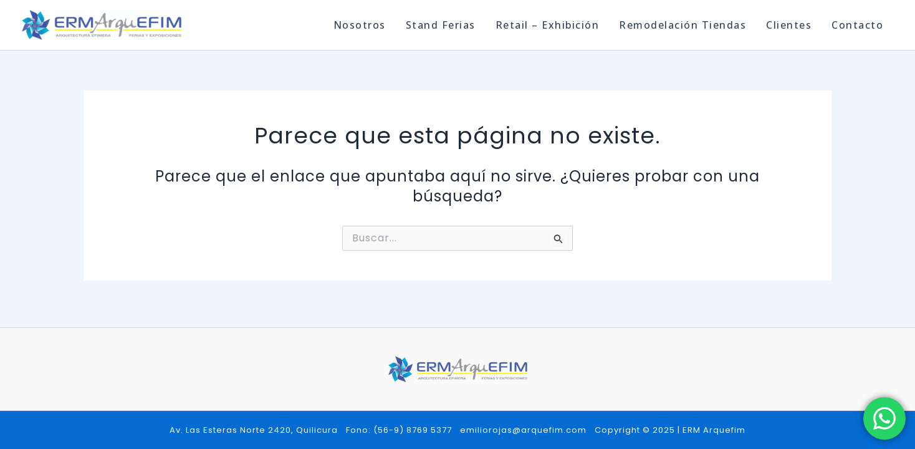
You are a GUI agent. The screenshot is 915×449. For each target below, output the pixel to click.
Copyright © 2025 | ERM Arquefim (670, 430)
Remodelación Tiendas (682, 25)
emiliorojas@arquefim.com (523, 430)
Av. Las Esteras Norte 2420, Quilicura (254, 430)
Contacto (857, 25)
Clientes (789, 25)
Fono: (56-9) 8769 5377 (399, 430)
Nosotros (359, 25)
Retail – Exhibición (548, 25)
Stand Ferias (441, 25)
